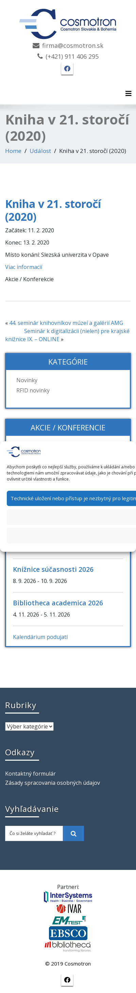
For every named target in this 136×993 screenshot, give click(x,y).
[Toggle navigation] (128, 94)
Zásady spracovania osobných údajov (52, 782)
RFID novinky (33, 390)
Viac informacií (23, 267)
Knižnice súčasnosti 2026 (53, 569)
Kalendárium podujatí (40, 637)
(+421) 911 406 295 (72, 56)
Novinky (26, 380)
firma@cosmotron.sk (72, 45)
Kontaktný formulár (30, 773)
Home (13, 151)
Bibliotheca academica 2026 (58, 602)
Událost (40, 151)
